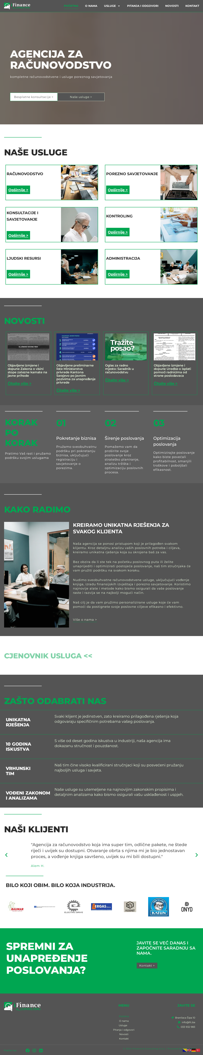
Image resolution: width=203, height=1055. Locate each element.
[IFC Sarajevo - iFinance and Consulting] (51, 1026)
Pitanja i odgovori (142, 5)
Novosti (172, 5)
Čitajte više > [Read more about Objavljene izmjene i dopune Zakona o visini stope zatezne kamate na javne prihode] (20, 381)
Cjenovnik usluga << (56, 653)
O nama (91, 5)
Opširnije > (19, 189)
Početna (71, 5)
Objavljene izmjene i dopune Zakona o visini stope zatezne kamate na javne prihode (27, 369)
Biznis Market (191, 1047)
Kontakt (192, 5)
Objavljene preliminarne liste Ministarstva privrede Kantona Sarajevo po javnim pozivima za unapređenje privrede (76, 372)
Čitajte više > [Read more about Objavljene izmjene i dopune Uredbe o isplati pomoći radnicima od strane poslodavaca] (166, 381)
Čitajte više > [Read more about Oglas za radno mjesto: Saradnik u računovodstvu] (118, 378)
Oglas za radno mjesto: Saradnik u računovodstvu (119, 367)
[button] (6, 852)
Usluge (112, 6)
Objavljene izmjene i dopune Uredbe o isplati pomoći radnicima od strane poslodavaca (172, 369)
